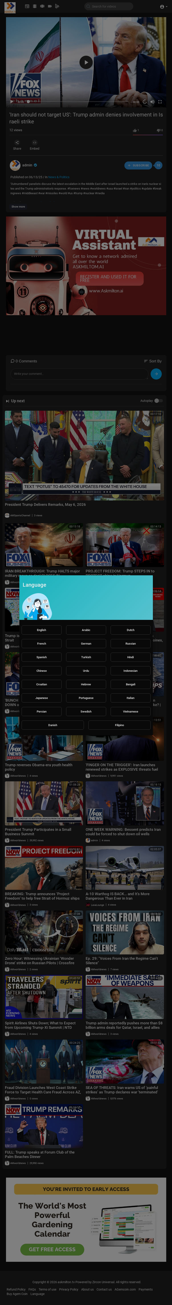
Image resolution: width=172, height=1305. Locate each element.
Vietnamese (130, 711)
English (41, 630)
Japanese (41, 698)
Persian (42, 711)
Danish (52, 725)
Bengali (130, 684)
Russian (130, 643)
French (41, 643)
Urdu (86, 670)
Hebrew (86, 684)
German (86, 643)
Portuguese (86, 698)
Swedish (86, 711)
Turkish (86, 657)
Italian (130, 698)
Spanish (41, 657)
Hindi (130, 657)
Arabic (86, 630)
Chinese (41, 670)
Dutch (130, 630)
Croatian (41, 684)
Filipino (119, 725)
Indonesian (130, 670)
